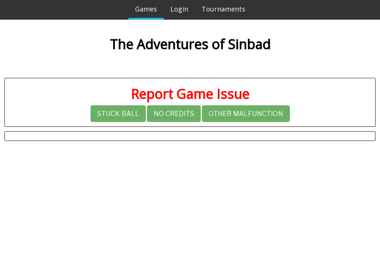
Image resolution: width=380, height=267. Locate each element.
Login (179, 8)
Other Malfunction (246, 114)
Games (146, 8)
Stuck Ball (118, 114)
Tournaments (223, 8)
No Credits (174, 114)
